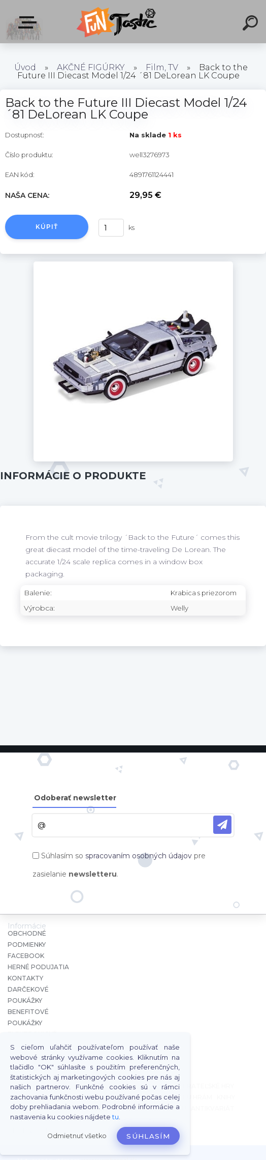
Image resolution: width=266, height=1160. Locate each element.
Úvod (25, 67)
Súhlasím (148, 1136)
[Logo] (118, 21)
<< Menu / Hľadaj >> (29, 22)
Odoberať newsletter (75, 797)
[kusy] (111, 228)
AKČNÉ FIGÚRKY (91, 67)
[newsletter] (222, 825)
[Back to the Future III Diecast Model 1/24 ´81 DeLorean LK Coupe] (133, 265)
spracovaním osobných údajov (138, 855)
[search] (252, 24)
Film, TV (162, 67)
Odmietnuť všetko (77, 1136)
